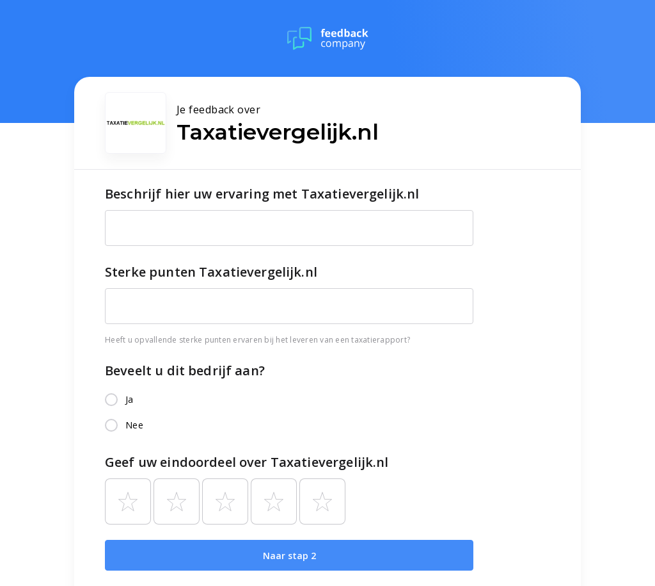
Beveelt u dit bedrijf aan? (185, 370)
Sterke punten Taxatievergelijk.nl (211, 272)
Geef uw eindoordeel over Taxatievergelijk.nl (247, 462)
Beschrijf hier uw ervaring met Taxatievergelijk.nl (262, 193)
